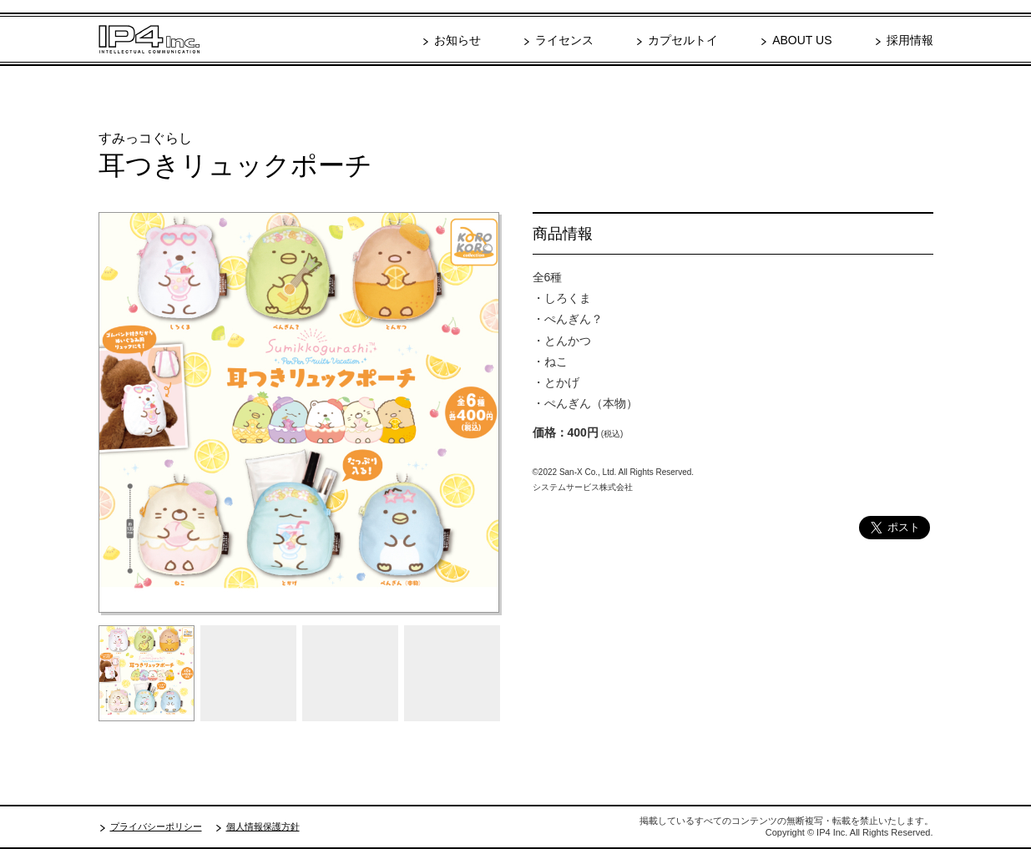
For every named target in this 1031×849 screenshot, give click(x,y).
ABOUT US (801, 40)
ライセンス (564, 40)
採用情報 (910, 40)
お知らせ (457, 40)
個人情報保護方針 (263, 826)
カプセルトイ (683, 40)
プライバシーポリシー (156, 826)
